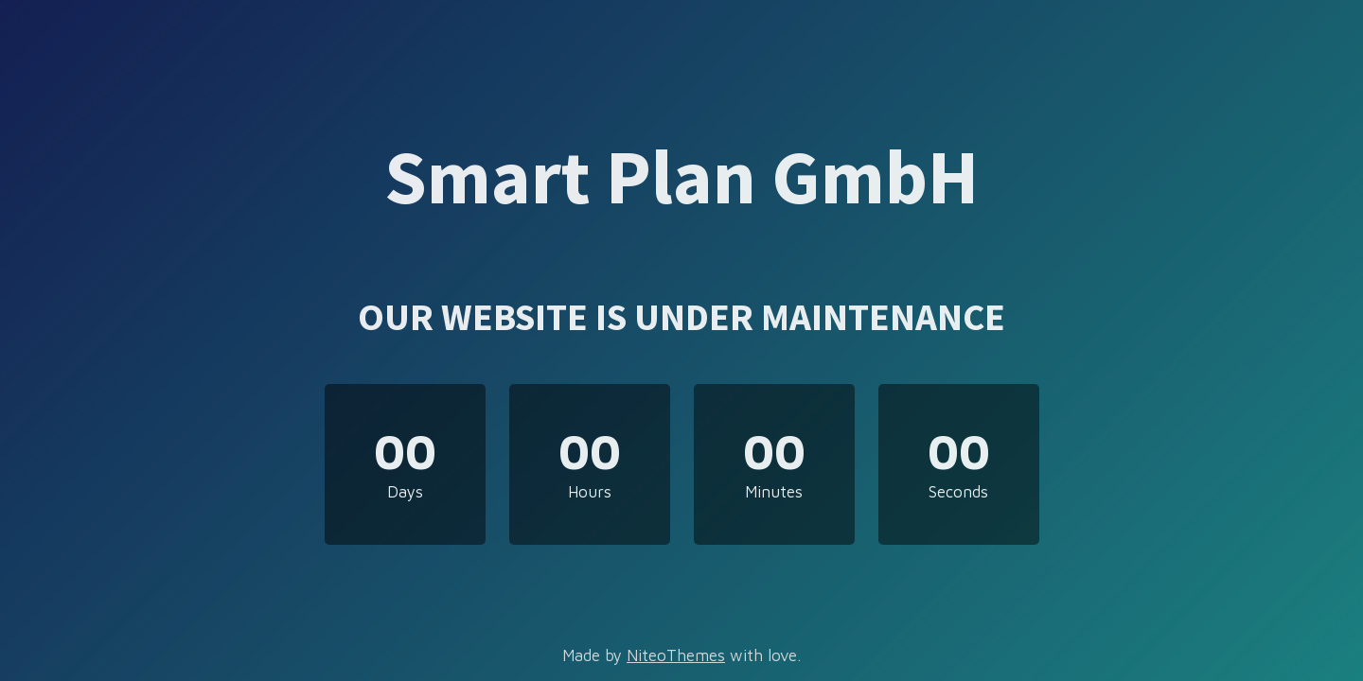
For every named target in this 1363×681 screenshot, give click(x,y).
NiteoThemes (676, 655)
